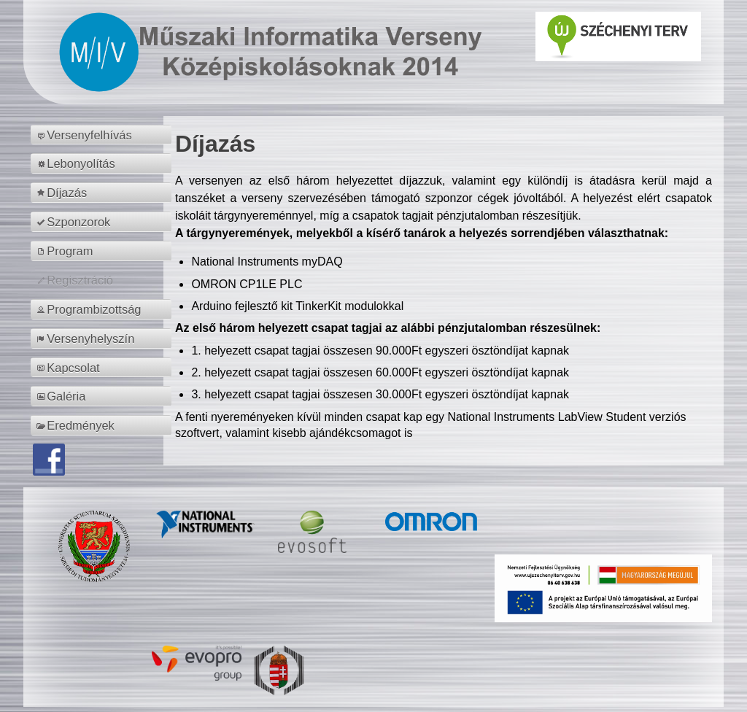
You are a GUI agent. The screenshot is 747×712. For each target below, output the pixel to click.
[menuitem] (103, 135)
